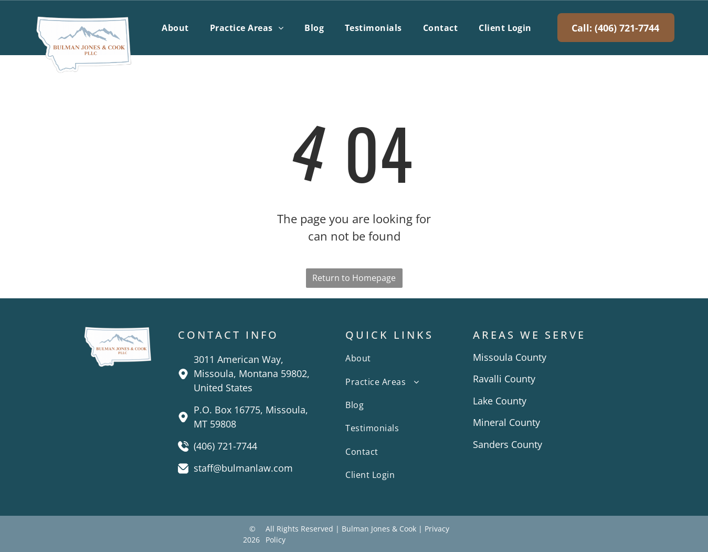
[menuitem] (175, 27)
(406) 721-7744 (225, 446)
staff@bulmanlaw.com (243, 468)
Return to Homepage (354, 278)
